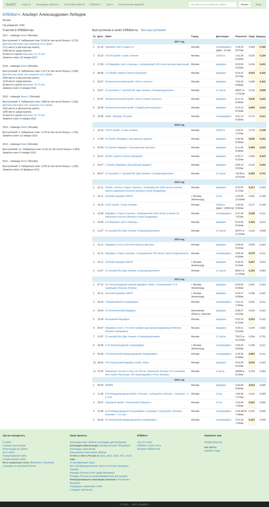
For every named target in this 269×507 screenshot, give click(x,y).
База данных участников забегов (88, 452)
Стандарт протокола (81, 489)
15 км (219, 393)
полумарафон (223, 47)
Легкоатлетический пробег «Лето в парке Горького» (133, 98)
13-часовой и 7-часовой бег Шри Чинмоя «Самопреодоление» (139, 90)
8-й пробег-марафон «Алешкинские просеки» (130, 147)
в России (121, 479)
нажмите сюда (212, 450)
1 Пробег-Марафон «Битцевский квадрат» (128, 164)
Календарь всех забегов (83, 442)
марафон (221, 64)
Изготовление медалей (131, 4)
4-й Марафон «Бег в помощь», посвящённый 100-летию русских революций (147, 64)
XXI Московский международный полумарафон (131, 353)
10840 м (220, 130)
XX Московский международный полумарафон (131, 419)
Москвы (103, 445)
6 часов (220, 371)
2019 (109, 455)
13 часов (221, 90)
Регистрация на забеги (15, 449)
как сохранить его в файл (38, 43)
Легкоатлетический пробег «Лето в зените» (129, 81)
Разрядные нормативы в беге (86, 486)
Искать (245, 4)
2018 (115, 455)
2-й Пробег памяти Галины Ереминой (125, 73)
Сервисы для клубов (14, 445)
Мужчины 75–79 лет (34, 54)
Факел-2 (25, 96)
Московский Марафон (117, 319)
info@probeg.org (213, 442)
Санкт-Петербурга (120, 445)
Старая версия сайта (14, 459)
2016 (129, 455)
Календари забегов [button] (47, 4)
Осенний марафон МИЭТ (119, 196)
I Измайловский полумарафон (121, 301)
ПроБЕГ (11, 4)
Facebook (48, 462)
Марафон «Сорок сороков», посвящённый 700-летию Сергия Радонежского (147, 253)
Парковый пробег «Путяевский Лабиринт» (128, 402)
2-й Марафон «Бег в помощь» (121, 222)
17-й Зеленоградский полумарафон (124, 345)
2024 (102, 455)
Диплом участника (13, 43)
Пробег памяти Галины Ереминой (123, 156)
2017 (122, 455)
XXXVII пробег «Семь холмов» (122, 55)
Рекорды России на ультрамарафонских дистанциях (99, 476)
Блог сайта (9, 452)
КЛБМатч (11, 14)
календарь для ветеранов (112, 442)
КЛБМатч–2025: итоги (149, 445)
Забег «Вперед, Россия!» (119, 116)
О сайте (7, 442)
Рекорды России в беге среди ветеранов (92, 472)
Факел (24, 35)
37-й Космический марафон (120, 310)
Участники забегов (74, 4)
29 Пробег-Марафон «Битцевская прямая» (128, 138)
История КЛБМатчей (148, 449)
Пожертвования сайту (15, 455)
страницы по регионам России (19, 466)
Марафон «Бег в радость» (119, 47)
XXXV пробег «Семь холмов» (121, 204)
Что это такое (144, 442)
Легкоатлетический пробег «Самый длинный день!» (133, 107)
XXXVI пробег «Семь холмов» (121, 130)
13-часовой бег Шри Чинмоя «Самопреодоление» (132, 230)
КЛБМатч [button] (95, 4)
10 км (219, 196)
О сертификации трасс (82, 462)
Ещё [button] (110, 4)
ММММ (109, 385)
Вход (258, 4)
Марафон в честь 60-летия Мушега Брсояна (129, 244)
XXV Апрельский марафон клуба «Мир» (127, 362)
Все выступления (153, 30)
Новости (26, 4)
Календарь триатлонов (82, 449)
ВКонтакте (36, 462)
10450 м (220, 55)
